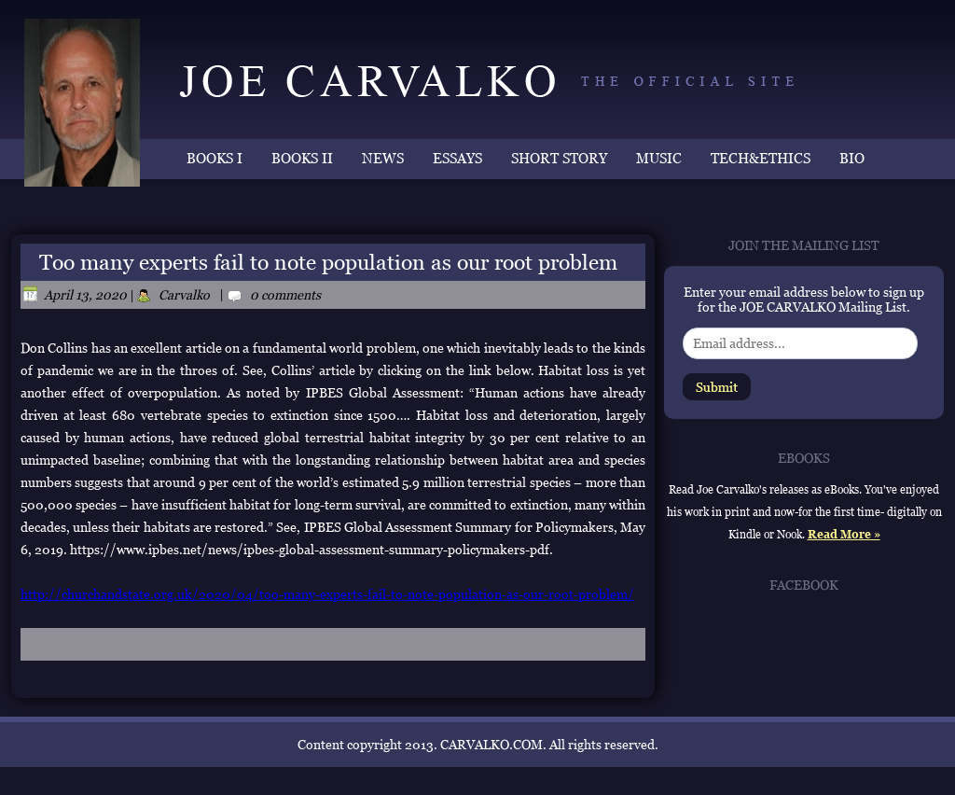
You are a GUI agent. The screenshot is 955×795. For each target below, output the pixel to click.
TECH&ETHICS (760, 158)
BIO (852, 158)
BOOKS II (302, 158)
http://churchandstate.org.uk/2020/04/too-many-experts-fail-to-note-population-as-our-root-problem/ (327, 594)
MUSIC (659, 158)
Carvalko (184, 294)
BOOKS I (214, 158)
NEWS (383, 158)
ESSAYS (457, 158)
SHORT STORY (559, 158)
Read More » (844, 534)
